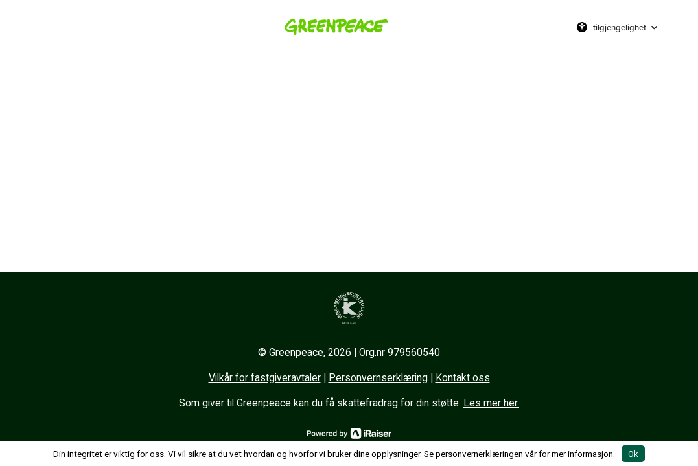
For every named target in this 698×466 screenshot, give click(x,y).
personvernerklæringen (479, 454)
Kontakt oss (463, 378)
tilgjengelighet (619, 27)
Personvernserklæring (378, 378)
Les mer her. (491, 403)
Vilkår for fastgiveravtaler (265, 378)
